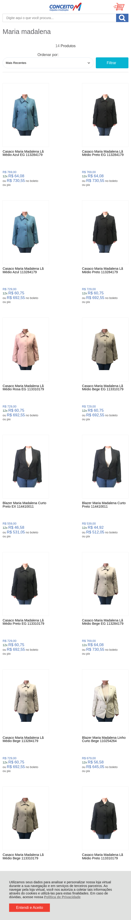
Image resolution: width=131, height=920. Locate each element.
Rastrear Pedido (29, 753)
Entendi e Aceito (29, 908)
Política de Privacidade (62, 897)
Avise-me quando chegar (22, 659)
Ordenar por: (48, 55)
